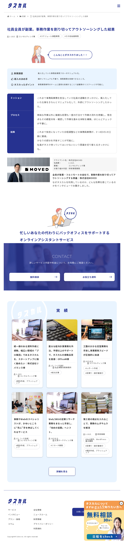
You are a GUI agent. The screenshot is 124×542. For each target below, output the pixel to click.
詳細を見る (62, 471)
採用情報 (37, 519)
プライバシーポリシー (43, 523)
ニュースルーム (40, 514)
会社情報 (37, 509)
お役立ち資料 (89, 277)
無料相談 (34, 277)
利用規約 (37, 528)
